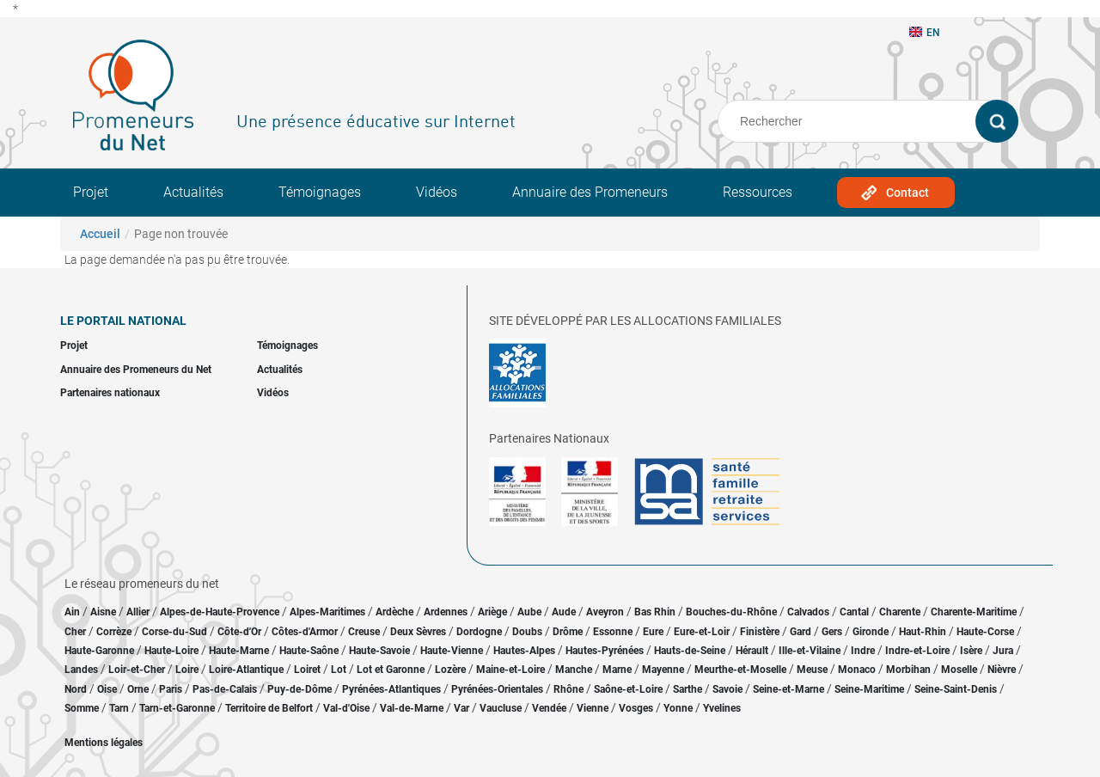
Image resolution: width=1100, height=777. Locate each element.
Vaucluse (501, 708)
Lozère (450, 670)
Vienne (592, 708)
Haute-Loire (171, 651)
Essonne (612, 632)
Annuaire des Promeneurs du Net (135, 370)
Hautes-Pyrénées (604, 651)
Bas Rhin (654, 612)
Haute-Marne (239, 651)
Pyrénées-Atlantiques (391, 689)
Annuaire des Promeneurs (590, 192)
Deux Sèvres (418, 632)
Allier (138, 612)
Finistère (759, 632)
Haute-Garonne (99, 651)
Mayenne (663, 670)
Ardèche (394, 612)
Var (461, 708)
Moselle (959, 670)
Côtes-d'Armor (305, 632)
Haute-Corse (985, 632)
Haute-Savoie (379, 651)
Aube (529, 612)
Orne (138, 689)
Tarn (119, 708)
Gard (800, 632)
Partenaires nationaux (110, 393)
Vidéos (436, 192)
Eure (653, 632)
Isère (971, 651)
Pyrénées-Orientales (497, 689)
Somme (81, 708)
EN (924, 33)
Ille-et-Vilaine (809, 651)
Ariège (492, 612)
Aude (564, 612)
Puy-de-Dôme (299, 689)
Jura (1003, 651)
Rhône (568, 689)
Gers (832, 632)
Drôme (568, 632)
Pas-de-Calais (224, 689)
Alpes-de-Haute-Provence (219, 612)
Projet (90, 192)
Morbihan (908, 670)
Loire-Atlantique (246, 670)
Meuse (812, 670)
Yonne (678, 708)
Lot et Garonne (391, 670)
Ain (73, 612)
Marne (617, 670)
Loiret (307, 670)
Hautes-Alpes (524, 651)
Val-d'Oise (346, 708)
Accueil (100, 234)
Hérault (752, 651)
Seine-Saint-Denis (955, 689)
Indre (863, 651)
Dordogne (479, 632)
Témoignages (319, 192)
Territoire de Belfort (269, 708)
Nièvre (1001, 670)
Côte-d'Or (239, 632)
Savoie (727, 689)
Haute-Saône (309, 651)
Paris (170, 689)
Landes (81, 670)
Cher (75, 632)
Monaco (857, 670)
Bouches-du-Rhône (731, 612)
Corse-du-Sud (174, 632)
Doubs (527, 632)
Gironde (870, 632)
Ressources (757, 192)
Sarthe (687, 689)
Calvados (808, 612)
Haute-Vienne (451, 651)
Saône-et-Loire (628, 689)
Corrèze (113, 632)
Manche (573, 670)
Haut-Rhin (922, 632)
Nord (75, 689)
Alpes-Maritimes (327, 612)
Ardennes (446, 612)
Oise (107, 689)
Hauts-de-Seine (689, 651)
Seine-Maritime (869, 689)
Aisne (103, 612)
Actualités (193, 192)
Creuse (364, 632)
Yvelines (722, 708)
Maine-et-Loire (510, 670)
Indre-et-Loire (917, 651)
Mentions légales (103, 743)
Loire (187, 670)
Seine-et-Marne (788, 689)
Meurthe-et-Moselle (740, 670)
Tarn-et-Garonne (177, 708)
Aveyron (605, 612)
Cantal (854, 612)
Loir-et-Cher (136, 670)
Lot (338, 670)
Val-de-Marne (411, 708)
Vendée (549, 708)
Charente (899, 612)
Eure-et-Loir (702, 632)
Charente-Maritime (974, 612)
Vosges (636, 708)
